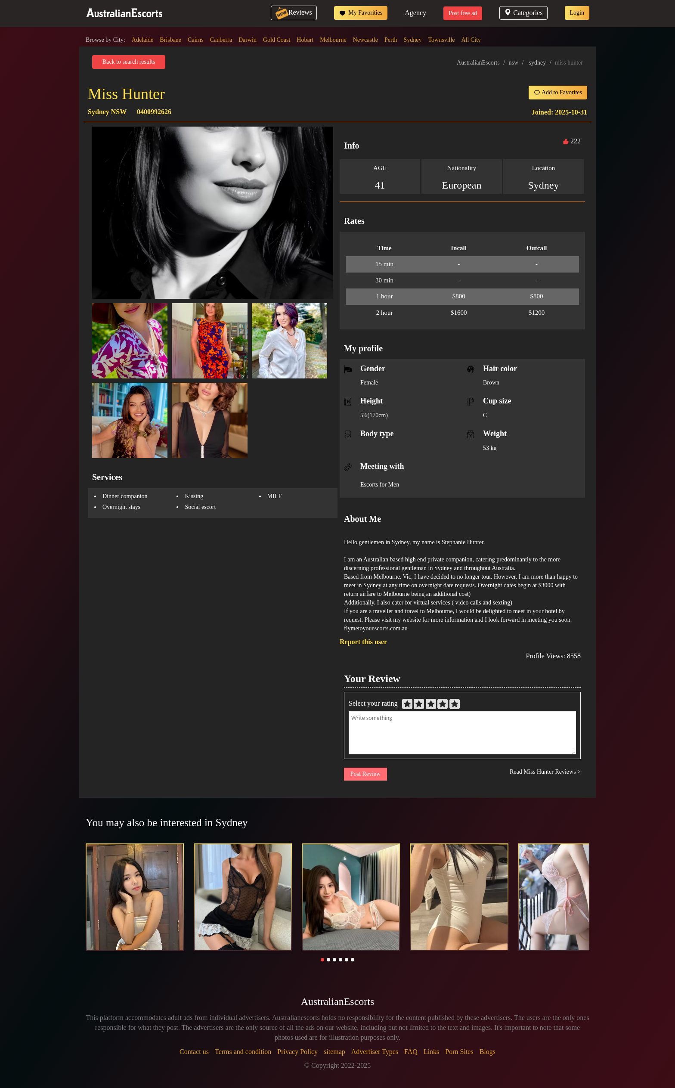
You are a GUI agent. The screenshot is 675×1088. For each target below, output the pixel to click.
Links (431, 1051)
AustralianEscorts (478, 62)
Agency (415, 12)
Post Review (365, 774)
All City (471, 40)
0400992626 (154, 111)
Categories (523, 12)
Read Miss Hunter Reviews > (545, 772)
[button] (322, 959)
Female (369, 382)
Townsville (441, 40)
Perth (390, 40)
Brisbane (170, 40)
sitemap (334, 1051)
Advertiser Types (374, 1051)
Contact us (194, 1051)
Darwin (247, 40)
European (462, 185)
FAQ (411, 1051)
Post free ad (463, 13)
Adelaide (143, 40)
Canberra (221, 40)
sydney (537, 62)
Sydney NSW (107, 111)
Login (577, 12)
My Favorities (360, 12)
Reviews (294, 12)
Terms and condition (243, 1051)
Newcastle (365, 40)
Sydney (413, 40)
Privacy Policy (297, 1051)
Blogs (487, 1051)
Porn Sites (459, 1051)
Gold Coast (276, 40)
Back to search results (128, 62)
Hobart (305, 40)
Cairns (196, 40)
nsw (514, 62)
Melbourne (333, 40)
